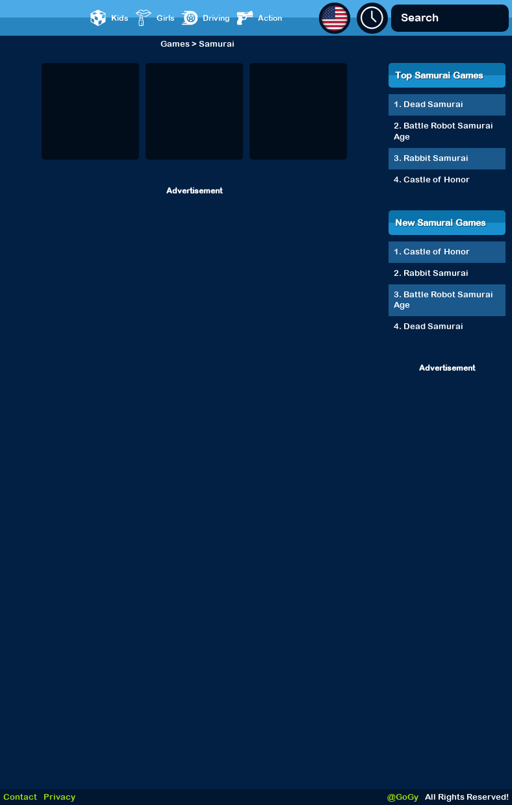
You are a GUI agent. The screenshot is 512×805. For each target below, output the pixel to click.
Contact (20, 797)
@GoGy (402, 797)
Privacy (59, 797)
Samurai (217, 44)
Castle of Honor (436, 179)
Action (259, 18)
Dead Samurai (433, 104)
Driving (205, 18)
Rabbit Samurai (435, 158)
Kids (109, 18)
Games (175, 44)
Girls (155, 18)
